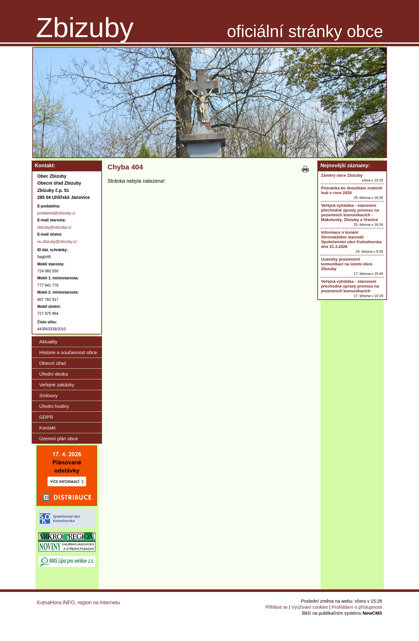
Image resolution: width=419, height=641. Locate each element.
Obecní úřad (52, 363)
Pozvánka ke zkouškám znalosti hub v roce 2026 (351, 190)
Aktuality (48, 341)
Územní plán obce (58, 438)
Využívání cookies (309, 607)
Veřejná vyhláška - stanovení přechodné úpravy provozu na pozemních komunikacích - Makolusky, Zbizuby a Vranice (350, 212)
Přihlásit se (276, 607)
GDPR (46, 417)
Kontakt (47, 427)
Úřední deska (53, 374)
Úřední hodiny (54, 406)
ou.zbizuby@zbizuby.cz (57, 241)
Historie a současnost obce (68, 352)
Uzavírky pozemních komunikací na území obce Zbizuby (346, 264)
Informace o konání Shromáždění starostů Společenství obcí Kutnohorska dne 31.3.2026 (351, 239)
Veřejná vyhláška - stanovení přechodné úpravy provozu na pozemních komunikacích (350, 286)
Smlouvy (48, 395)
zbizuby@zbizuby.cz (54, 227)
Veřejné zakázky (56, 384)
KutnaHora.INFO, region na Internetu (78, 602)
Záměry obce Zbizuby (342, 175)
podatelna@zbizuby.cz (56, 213)
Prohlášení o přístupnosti (357, 607)
